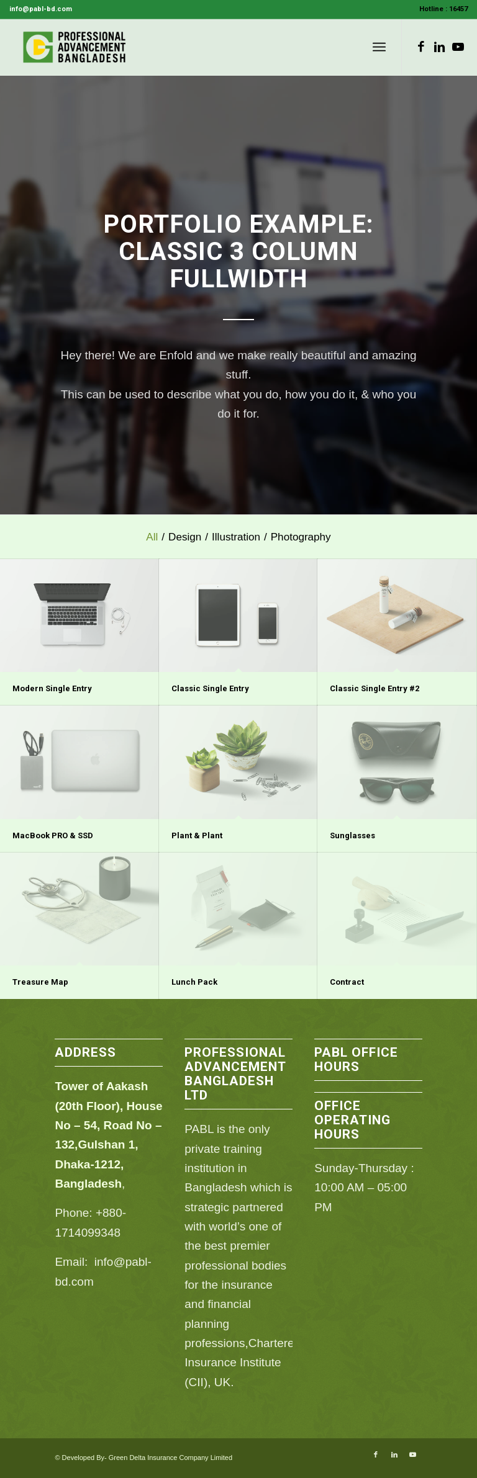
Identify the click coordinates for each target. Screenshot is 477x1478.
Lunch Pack (194, 982)
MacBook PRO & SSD (52, 835)
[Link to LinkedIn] (439, 47)
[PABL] (74, 47)
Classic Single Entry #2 (374, 688)
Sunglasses (352, 835)
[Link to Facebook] (421, 47)
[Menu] (379, 47)
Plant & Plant (196, 835)
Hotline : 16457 (443, 9)
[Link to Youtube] (458, 47)
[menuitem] (440, 9)
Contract (347, 982)
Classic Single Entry (210, 688)
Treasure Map (40, 982)
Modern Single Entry (52, 688)
